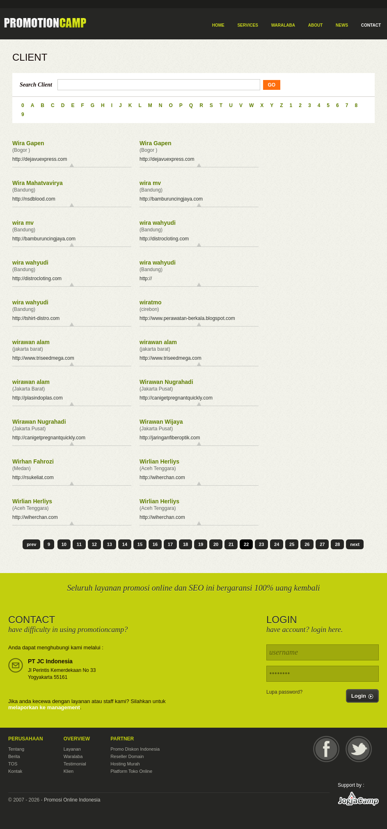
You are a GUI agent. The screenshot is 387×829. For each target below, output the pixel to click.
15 (139, 544)
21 (231, 544)
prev (31, 544)
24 (276, 544)
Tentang (16, 749)
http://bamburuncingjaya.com (171, 199)
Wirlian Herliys (159, 461)
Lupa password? (284, 692)
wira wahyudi (158, 222)
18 (185, 544)
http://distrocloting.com (164, 239)
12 (94, 544)
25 (291, 544)
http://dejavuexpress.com (39, 159)
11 (79, 544)
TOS (12, 763)
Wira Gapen (28, 143)
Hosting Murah (125, 763)
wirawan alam (31, 342)
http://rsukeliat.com (33, 477)
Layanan (72, 749)
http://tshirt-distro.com (36, 318)
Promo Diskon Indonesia (135, 749)
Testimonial (75, 763)
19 (200, 544)
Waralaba (73, 756)
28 (337, 544)
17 (170, 544)
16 (155, 544)
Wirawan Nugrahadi (166, 382)
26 (307, 544)
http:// (146, 278)
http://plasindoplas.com (37, 398)
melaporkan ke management (44, 707)
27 (322, 544)
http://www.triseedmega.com (43, 358)
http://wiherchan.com (162, 477)
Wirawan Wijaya (161, 421)
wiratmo (151, 302)
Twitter (359, 749)
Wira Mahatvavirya (37, 183)
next (355, 544)
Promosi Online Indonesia (72, 800)
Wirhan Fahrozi (33, 461)
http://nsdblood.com (33, 199)
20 (215, 544)
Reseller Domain (127, 756)
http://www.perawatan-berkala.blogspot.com (187, 318)
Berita (14, 756)
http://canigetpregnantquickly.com (176, 398)
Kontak (15, 771)
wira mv (150, 183)
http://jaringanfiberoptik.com (170, 438)
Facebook (326, 749)
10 (64, 544)
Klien (68, 771)
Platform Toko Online (131, 771)
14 (124, 544)
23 (261, 544)
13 (109, 544)
